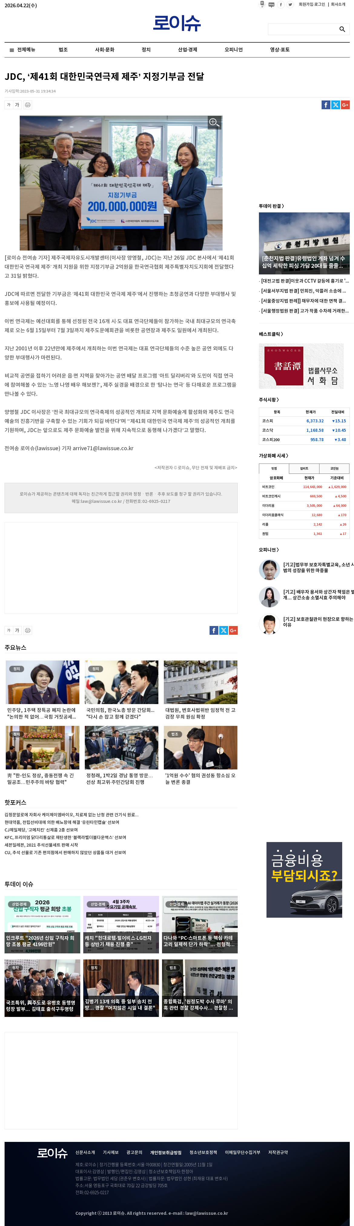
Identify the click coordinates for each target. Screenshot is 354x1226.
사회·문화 (104, 50)
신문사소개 (85, 1152)
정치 (146, 50)
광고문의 (134, 1152)
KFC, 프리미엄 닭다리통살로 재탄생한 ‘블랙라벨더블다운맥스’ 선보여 (65, 837)
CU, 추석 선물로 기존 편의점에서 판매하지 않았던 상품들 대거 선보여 (65, 852)
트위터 (335, 104)
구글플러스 (345, 104)
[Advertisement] (65, 567)
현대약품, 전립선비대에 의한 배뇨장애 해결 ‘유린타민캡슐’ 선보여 (62, 822)
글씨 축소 (9, 104)
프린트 (27, 104)
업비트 (304, 468)
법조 (63, 50)
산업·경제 (187, 50)
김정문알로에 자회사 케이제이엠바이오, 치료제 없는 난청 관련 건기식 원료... (72, 815)
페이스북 (326, 104)
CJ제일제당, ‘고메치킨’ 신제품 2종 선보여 (41, 830)
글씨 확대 (17, 104)
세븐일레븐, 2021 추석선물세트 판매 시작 (41, 845)
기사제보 (111, 1152)
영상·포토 (279, 50)
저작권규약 (278, 1152)
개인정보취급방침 (166, 1153)
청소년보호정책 (203, 1152)
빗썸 (274, 468)
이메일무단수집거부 (242, 1152)
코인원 (334, 468)
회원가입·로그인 (312, 4)
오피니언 (234, 50)
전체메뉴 (26, 50)
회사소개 (337, 4)
